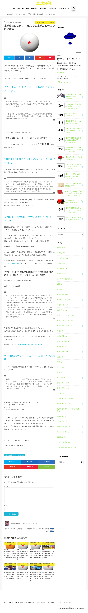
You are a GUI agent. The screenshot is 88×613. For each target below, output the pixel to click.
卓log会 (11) (61, 289)
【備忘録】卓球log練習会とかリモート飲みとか (69, 130)
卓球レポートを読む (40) (65, 325)
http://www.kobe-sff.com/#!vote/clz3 (27, 344)
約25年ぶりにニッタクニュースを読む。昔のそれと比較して (69, 193)
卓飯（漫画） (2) (62, 351)
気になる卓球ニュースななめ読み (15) (68, 410)
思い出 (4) (60, 367)
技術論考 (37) (61, 377)
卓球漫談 (44, 3)
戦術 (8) (59, 372)
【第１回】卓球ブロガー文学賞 (69, 185)
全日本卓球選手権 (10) (64, 279)
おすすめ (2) (61, 248)
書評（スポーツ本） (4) (65, 383)
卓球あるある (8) (62, 294)
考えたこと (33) (62, 421)
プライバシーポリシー (63, 8)
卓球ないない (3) (62, 305)
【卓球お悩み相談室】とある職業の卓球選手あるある (69, 140)
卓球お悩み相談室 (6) (64, 300)
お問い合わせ (44, 8)
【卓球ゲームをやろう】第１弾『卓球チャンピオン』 (69, 150)
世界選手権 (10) (62, 273)
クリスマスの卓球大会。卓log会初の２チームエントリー (69, 106)
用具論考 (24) (61, 416)
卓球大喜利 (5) (62, 336)
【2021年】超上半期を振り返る (69, 158)
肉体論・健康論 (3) (63, 426)
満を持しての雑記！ (68, 115)
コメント (7, 486)
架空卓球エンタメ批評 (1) (65, 398)
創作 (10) (60, 284)
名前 (5, 505)
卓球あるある (34, 8)
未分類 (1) (60, 393)
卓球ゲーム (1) (62, 310)
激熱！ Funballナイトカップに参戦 (69, 218)
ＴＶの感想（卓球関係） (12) (66, 447)
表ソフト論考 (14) (63, 432)
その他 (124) (61, 253)
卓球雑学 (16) (61, 346)
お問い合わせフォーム (64, 82)
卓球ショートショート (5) (65, 315)
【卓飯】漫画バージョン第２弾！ (69, 122)
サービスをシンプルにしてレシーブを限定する (69, 166)
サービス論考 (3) (62, 258)
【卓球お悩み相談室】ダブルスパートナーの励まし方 (69, 210)
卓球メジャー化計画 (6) (65, 320)
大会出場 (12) (61, 357)
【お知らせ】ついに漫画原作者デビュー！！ (69, 96)
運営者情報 (52, 8)
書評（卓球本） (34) (63, 388)
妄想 (27, 8)
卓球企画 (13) (61, 331)
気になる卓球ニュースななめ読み (15, 455)
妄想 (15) (60, 362)
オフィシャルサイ (11, 263)
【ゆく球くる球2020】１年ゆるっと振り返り (69, 176)
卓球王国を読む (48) (63, 341)
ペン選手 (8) (61, 263)
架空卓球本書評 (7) (63, 403)
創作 (23, 8)
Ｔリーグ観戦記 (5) (63, 442)
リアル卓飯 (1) (62, 268)
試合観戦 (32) (61, 437)
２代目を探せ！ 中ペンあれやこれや (69, 201)
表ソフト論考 (16, 8)
